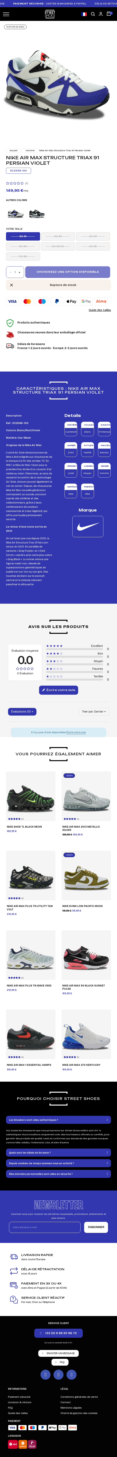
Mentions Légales (71, 1407)
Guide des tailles (100, 310)
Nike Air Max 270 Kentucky (81, 1065)
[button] (93, 14)
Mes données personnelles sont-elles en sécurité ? (41, 1174)
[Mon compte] (101, 13)
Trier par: (87, 711)
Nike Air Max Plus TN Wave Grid (29, 985)
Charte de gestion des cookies (79, 1413)
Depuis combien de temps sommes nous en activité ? (41, 1163)
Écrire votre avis (58, 690)
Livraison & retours (19, 1402)
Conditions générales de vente (79, 1397)
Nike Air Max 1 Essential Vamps (29, 1065)
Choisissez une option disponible (68, 272)
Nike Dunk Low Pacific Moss (82, 906)
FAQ (10, 1407)
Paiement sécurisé (19, 1397)
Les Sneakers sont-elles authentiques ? (33, 1120)
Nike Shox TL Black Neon (24, 826)
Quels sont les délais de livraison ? (30, 1152)
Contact (66, 1402)
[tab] (58, 1120)
